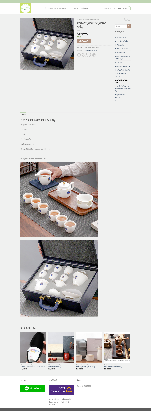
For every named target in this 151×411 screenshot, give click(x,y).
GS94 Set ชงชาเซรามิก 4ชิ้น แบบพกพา (32, 367)
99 (116, 101)
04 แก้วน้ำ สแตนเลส (121, 49)
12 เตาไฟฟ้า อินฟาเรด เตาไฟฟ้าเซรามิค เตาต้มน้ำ (123, 88)
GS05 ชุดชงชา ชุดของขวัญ (113, 367)
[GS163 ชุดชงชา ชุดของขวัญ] (89, 347)
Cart (70, 8)
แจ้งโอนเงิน (84, 8)
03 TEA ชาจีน (119, 45)
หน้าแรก (50, 8)
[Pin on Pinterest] (90, 55)
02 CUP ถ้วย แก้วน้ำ (121, 41)
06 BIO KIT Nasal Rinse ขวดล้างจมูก (122, 57)
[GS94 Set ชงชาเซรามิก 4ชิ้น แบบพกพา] (33, 347)
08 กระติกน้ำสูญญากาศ (122, 66)
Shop (56, 8)
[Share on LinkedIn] (94, 55)
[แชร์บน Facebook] (79, 55)
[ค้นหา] (45, 8)
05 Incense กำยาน (121, 52)
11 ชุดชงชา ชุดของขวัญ (92, 20)
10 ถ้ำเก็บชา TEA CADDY (120, 75)
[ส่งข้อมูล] (129, 26)
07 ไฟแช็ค (118, 62)
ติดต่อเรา (76, 8)
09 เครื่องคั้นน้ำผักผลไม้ (122, 70)
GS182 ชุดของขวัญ (54, 367)
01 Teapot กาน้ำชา (121, 37)
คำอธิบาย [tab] (23, 114)
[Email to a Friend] (86, 55)
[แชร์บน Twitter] (83, 55)
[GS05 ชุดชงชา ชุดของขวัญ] (117, 347)
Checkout (63, 8)
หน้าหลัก (79, 20)
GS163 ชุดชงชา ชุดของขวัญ (85, 367)
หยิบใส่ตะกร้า (84, 41)
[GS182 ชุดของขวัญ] (61, 347)
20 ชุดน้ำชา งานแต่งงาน (120, 96)
